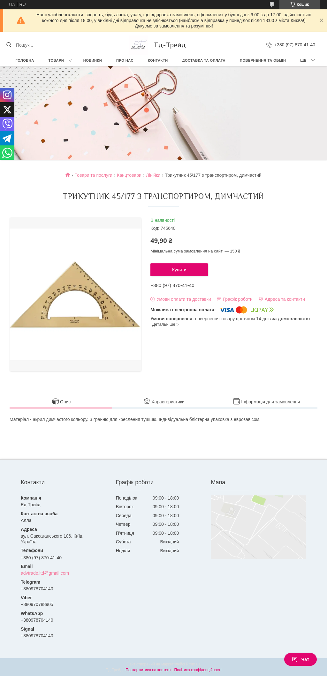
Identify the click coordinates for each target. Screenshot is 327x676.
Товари (56, 60)
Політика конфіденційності (198, 670)
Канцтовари (129, 175)
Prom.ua (193, 664)
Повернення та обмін (263, 60)
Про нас (124, 60)
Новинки (92, 60)
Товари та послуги (93, 175)
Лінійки (153, 175)
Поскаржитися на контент (148, 670)
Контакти (158, 60)
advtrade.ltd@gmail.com (45, 573)
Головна (25, 60)
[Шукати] (9, 45)
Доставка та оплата (203, 60)
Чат (300, 659)
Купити (179, 269)
